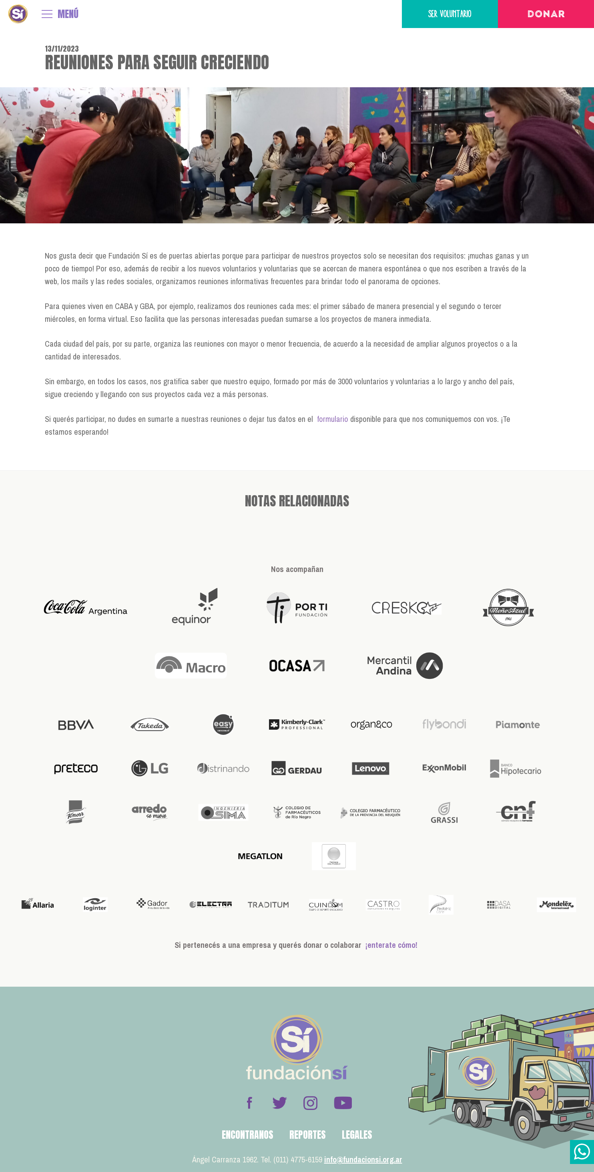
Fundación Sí (18, 14)
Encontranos (247, 1135)
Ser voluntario (450, 14)
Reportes (307, 1135)
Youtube (342, 1103)
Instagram (310, 1103)
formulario (332, 418)
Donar (546, 15)
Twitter (280, 1103)
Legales (357, 1135)
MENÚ (68, 14)
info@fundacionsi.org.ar (363, 1159)
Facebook (249, 1103)
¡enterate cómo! (391, 944)
